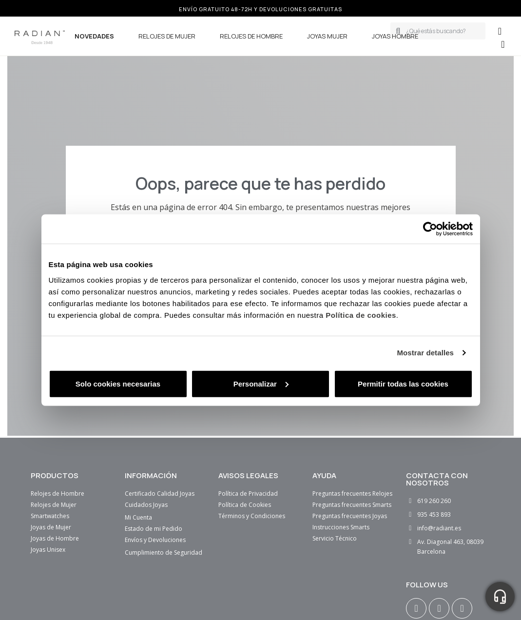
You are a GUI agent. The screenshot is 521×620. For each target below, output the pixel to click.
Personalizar (261, 383)
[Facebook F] (439, 608)
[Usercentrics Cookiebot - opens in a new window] (430, 229)
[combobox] (442, 30)
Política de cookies (361, 314)
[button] (502, 44)
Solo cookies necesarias (118, 383)
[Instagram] (416, 608)
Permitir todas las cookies (403, 383)
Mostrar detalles (425, 353)
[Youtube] (462, 608)
